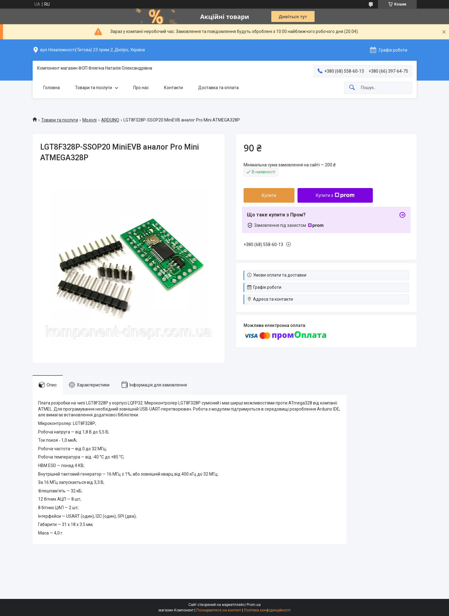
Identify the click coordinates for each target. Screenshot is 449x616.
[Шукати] (352, 87)
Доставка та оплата (218, 87)
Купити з (335, 195)
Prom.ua (254, 605)
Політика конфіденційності (267, 610)
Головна (51, 87)
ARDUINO (110, 120)
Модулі (89, 120)
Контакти (173, 87)
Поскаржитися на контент (218, 610)
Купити (269, 195)
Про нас (141, 87)
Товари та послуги (93, 87)
